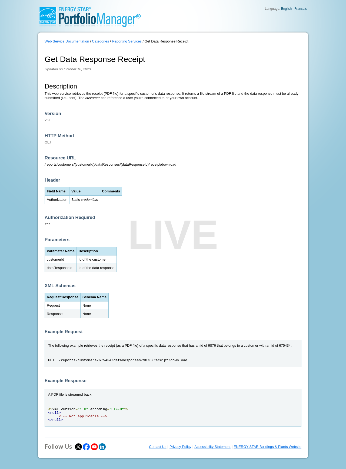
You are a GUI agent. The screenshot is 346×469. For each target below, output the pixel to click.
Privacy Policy (180, 447)
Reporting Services (127, 41)
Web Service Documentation (67, 41)
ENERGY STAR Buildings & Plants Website (267, 447)
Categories (100, 41)
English (286, 9)
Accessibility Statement (212, 447)
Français (300, 9)
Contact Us (157, 447)
